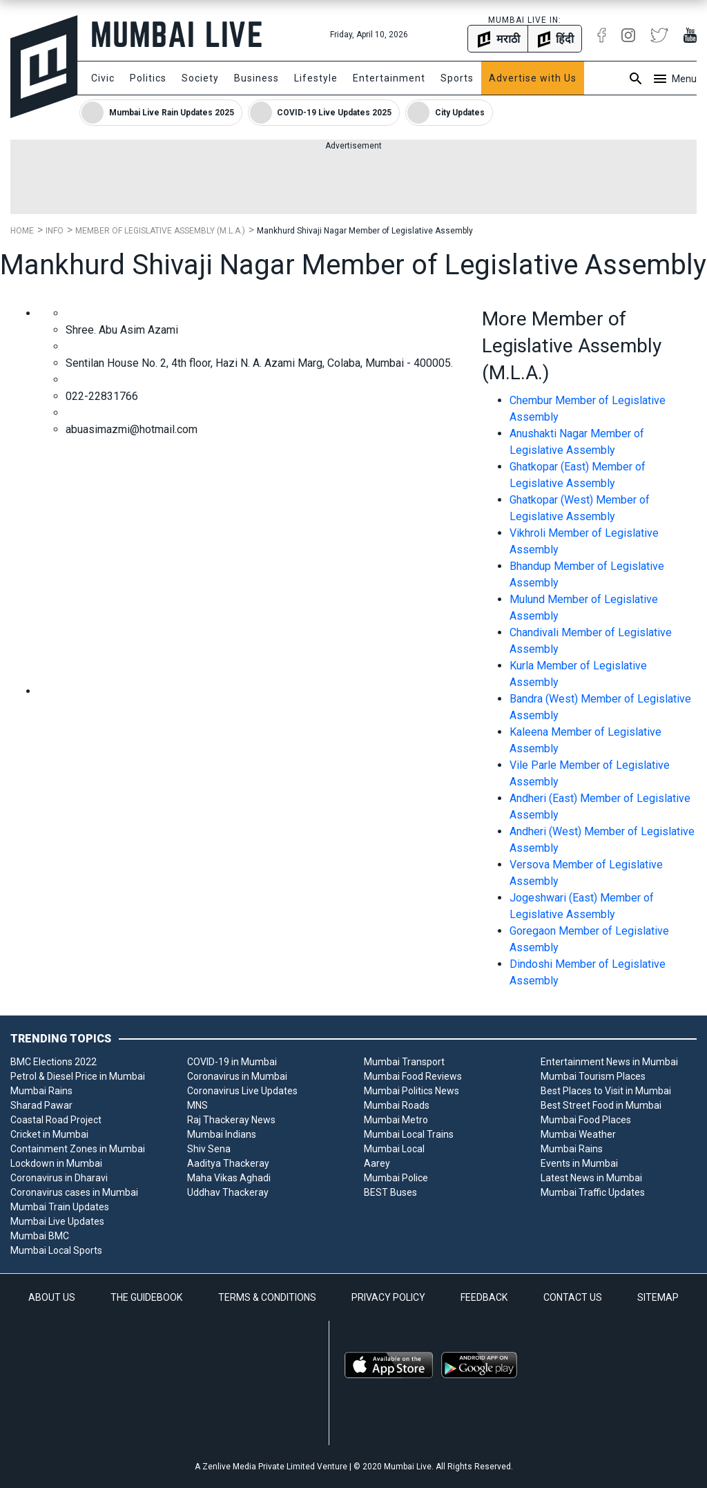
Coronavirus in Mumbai (237, 1076)
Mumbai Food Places (586, 1119)
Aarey (377, 1163)
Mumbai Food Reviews (413, 1076)
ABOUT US (51, 1297)
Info (55, 231)
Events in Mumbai (579, 1163)
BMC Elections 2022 (53, 1061)
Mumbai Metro (396, 1119)
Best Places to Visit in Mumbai (606, 1090)
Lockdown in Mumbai (56, 1163)
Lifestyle (316, 78)
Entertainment (389, 78)
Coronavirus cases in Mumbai (74, 1192)
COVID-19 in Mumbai (232, 1061)
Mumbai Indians (221, 1134)
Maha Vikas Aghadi (229, 1177)
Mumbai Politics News (411, 1090)
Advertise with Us (533, 78)
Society (200, 78)
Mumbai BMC (39, 1235)
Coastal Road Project (55, 1119)
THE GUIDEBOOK (146, 1297)
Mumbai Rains (41, 1090)
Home (22, 231)
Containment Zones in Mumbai (77, 1148)
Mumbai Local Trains (409, 1134)
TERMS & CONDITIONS (267, 1297)
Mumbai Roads (396, 1105)
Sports (457, 78)
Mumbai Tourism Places (593, 1076)
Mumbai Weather (578, 1134)
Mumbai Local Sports (56, 1250)
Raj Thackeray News (231, 1119)
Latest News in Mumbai (591, 1177)
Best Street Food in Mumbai (601, 1105)
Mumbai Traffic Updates (593, 1192)
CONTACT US (572, 1297)
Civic (103, 78)
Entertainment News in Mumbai (609, 1061)
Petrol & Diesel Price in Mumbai (77, 1076)
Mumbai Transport (404, 1061)
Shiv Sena (209, 1148)
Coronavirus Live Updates (242, 1090)
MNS (197, 1105)
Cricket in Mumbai (49, 1134)
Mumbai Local (394, 1148)
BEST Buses (390, 1192)
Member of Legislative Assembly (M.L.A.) (160, 231)
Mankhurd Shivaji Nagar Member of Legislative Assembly (365, 231)
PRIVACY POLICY (388, 1297)
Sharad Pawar (41, 1105)
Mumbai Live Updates (57, 1221)
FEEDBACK (484, 1297)
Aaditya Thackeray (228, 1163)
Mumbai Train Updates (59, 1206)
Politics (148, 78)
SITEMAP (658, 1297)
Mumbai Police (396, 1177)
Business (256, 78)
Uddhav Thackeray (228, 1192)
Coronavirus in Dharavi (59, 1177)
